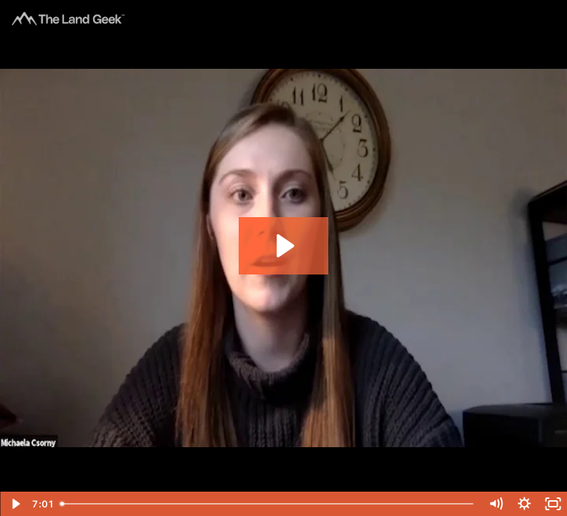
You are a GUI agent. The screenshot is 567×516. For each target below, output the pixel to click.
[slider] (268, 504)
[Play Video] (14, 504)
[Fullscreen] (552, 504)
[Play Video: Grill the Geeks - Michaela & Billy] (283, 245)
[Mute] (495, 504)
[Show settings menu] (524, 504)
